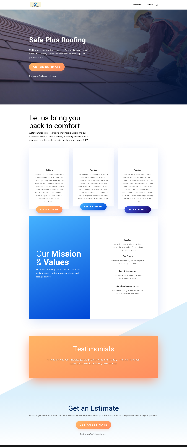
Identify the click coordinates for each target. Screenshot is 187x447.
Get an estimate (47, 67)
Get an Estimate (49, 209)
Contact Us (137, 5)
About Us (149, 5)
